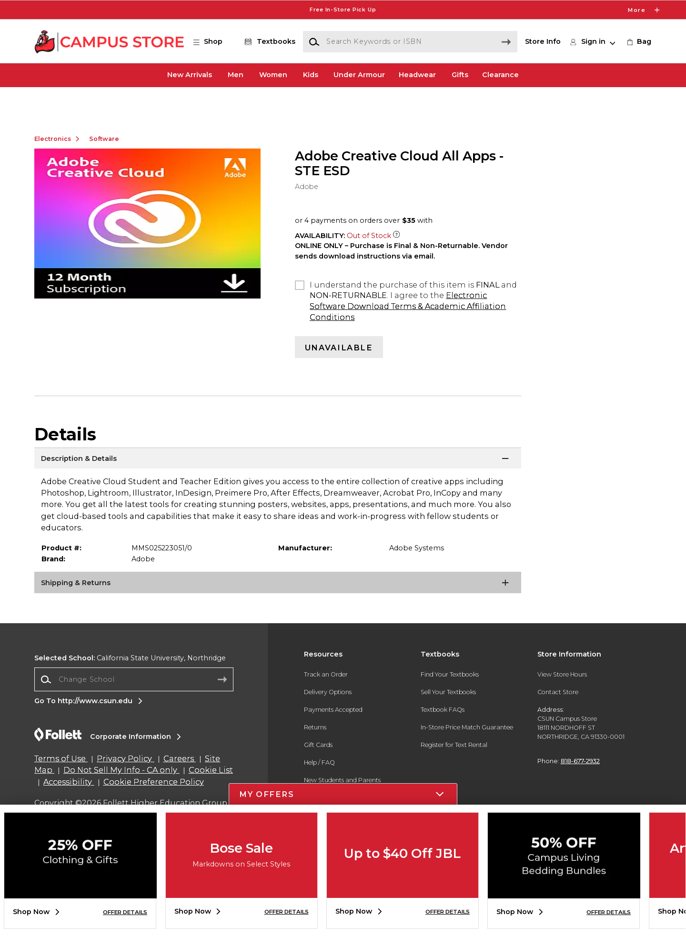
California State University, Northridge (130, 687)
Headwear (417, 74)
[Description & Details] (277, 489)
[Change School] (133, 708)
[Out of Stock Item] (396, 265)
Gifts (460, 74)
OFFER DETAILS (125, 912)
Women (273, 74)
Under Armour (359, 74)
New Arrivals (189, 74)
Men (235, 74)
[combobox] (133, 709)
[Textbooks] (268, 42)
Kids (310, 74)
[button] (212, 42)
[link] (638, 42)
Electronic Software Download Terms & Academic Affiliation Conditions (408, 335)
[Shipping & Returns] (277, 613)
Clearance (500, 74)
